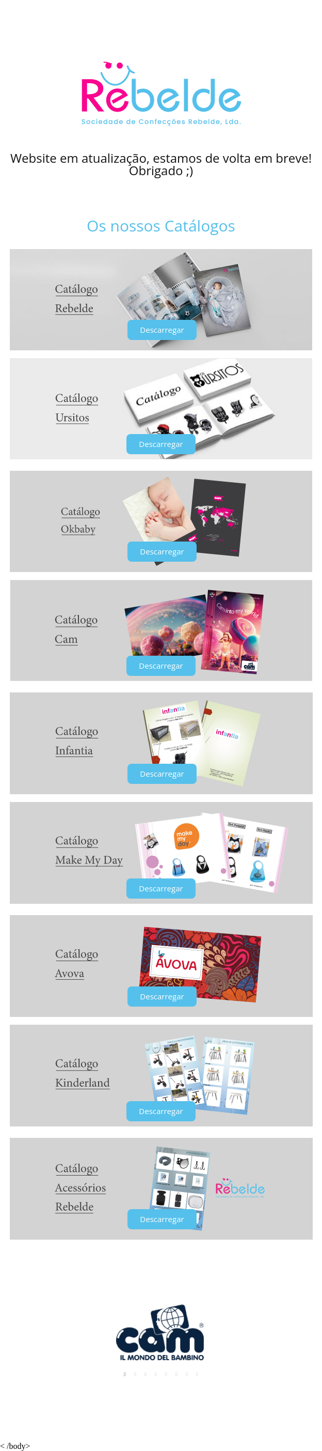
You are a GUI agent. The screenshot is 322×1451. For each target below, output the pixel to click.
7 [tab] (187, 1374)
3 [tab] (145, 1374)
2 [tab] (135, 1374)
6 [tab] (176, 1374)
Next (300, 1333)
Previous (21, 1333)
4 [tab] (156, 1374)
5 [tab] (166, 1374)
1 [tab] (125, 1374)
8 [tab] (197, 1374)
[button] (161, 330)
